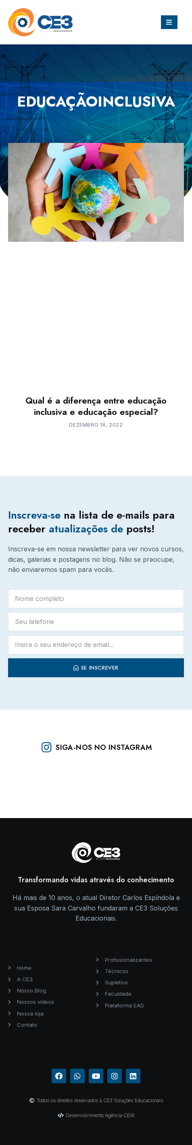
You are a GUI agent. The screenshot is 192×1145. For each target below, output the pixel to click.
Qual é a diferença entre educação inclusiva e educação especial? (96, 406)
